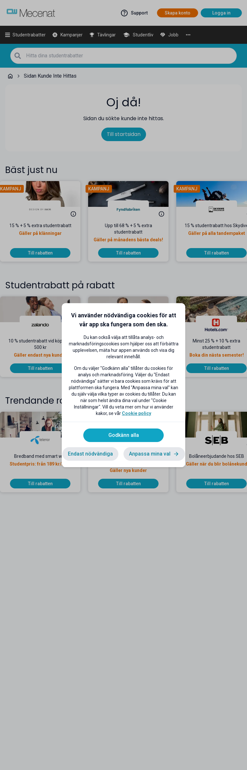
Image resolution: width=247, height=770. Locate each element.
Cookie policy (136, 413)
